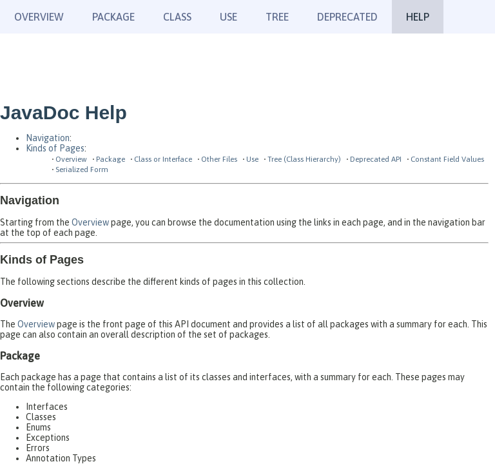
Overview (39, 17)
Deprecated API (376, 159)
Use (252, 159)
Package (110, 159)
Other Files (219, 159)
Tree (277, 17)
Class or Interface (163, 159)
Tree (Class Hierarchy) (304, 159)
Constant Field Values (447, 159)
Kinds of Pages (55, 148)
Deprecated (347, 17)
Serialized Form (81, 169)
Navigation (48, 138)
